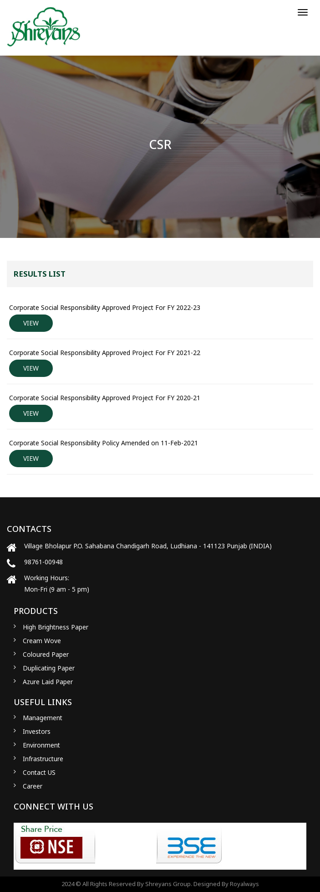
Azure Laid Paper (48, 681)
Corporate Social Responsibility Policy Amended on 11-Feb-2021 (103, 442)
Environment (41, 745)
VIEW (31, 323)
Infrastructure (43, 758)
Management (42, 717)
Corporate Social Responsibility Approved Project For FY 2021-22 (104, 352)
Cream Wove (42, 640)
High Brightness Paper (55, 627)
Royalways (244, 884)
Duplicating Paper (49, 668)
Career (32, 786)
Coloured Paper (46, 654)
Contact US (39, 772)
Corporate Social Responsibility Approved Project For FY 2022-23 (104, 307)
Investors (37, 731)
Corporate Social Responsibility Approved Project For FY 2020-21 (104, 397)
